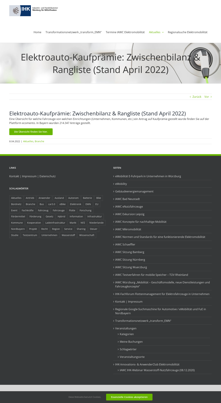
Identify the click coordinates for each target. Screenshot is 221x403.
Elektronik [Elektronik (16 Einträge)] (75, 204)
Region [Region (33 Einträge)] (56, 228)
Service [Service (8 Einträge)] (68, 228)
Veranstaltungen (125, 328)
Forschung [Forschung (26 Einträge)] (85, 210)
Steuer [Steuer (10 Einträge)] (93, 228)
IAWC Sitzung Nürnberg (130, 259)
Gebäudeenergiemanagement (134, 191)
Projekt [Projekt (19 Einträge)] (33, 228)
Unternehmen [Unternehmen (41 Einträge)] (49, 235)
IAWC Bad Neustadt (127, 199)
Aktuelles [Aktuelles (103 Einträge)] (16, 197)
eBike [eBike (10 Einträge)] (63, 204)
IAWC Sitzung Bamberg (129, 252)
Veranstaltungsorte (132, 357)
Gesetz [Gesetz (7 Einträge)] (49, 216)
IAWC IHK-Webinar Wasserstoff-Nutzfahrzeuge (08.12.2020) (157, 370)
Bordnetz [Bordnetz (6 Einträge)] (16, 204)
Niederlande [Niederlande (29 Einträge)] (96, 222)
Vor (206, 97)
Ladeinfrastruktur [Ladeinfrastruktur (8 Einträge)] (55, 222)
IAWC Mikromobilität (128, 229)
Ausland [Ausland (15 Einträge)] (59, 197)
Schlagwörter (128, 349)
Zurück (196, 97)
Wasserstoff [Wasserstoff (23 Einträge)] (68, 235)
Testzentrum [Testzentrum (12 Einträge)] (30, 235)
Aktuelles (28, 141)
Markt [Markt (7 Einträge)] (73, 222)
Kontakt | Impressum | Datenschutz (32, 176)
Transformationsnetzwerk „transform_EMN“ (143, 321)
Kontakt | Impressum (129, 301)
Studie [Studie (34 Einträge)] (14, 235)
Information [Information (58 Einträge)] (76, 216)
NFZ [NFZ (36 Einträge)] (83, 222)
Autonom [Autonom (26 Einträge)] (73, 197)
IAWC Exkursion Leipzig (129, 214)
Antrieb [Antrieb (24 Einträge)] (30, 197)
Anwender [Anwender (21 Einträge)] (44, 197)
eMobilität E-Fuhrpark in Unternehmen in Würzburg (148, 176)
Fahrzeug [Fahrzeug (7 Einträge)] (43, 210)
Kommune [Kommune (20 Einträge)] (17, 222)
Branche (39, 141)
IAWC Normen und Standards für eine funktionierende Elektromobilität (160, 237)
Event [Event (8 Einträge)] (14, 210)
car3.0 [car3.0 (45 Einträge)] (51, 204)
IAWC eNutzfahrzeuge (129, 206)
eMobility (121, 184)
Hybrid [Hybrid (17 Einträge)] (61, 216)
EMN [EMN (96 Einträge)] (88, 204)
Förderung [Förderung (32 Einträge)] (35, 216)
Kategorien (127, 334)
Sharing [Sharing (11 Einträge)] (81, 228)
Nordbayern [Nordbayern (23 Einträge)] (18, 228)
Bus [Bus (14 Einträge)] (42, 204)
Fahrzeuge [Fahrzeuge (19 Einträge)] (59, 210)
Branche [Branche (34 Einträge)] (30, 204)
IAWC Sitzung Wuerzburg (131, 267)
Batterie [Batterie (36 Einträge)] (87, 197)
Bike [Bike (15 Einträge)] (98, 197)
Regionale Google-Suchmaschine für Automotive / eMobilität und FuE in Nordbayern (160, 311)
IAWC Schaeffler (125, 244)
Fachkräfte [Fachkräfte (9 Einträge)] (28, 210)
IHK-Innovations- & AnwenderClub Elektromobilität (147, 364)
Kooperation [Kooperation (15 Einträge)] (34, 222)
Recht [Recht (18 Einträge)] (44, 228)
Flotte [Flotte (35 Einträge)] (72, 210)
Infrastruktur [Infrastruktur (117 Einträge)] (94, 216)
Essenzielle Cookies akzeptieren (129, 397)
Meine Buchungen (131, 342)
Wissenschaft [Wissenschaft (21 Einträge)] (86, 235)
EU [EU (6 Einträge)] (96, 204)
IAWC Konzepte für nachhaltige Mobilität (141, 222)
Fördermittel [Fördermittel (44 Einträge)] (18, 216)
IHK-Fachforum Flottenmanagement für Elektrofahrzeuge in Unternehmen (162, 294)
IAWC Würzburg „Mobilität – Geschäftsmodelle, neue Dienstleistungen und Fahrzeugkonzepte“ (162, 284)
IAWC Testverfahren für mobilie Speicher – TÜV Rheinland (151, 275)
